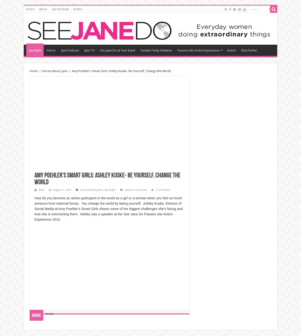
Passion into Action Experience (198, 50)
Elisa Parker (249, 50)
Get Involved (60, 9)
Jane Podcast (70, 50)
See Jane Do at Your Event (117, 50)
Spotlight (35, 50)
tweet (49, 314)
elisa (41, 190)
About (43, 9)
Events (77, 9)
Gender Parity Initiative (156, 50)
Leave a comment (136, 190)
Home (30, 9)
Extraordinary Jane (55, 71)
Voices (51, 50)
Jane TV (89, 50)
